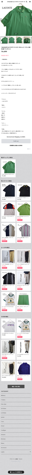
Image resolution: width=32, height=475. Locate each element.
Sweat (2, 426)
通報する (29, 148)
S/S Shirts (3, 408)
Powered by (16, 461)
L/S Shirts (3, 413)
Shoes (2, 443)
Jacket (2, 417)
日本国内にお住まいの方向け (16, 145)
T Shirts (3, 400)
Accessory (3, 447)
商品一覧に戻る (16, 386)
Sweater (3, 434)
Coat (2, 421)
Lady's (2, 452)
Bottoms (3, 439)
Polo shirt (3, 404)
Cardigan (3, 430)
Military (3, 395)
